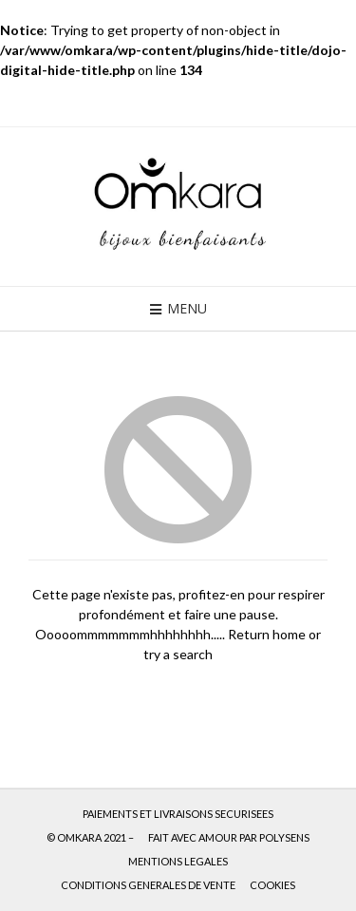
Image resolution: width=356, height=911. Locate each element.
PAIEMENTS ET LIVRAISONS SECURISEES (178, 813)
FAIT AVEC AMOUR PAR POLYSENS (228, 837)
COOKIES (272, 885)
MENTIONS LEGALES (178, 861)
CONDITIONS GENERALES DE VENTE (148, 885)
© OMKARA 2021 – (90, 837)
